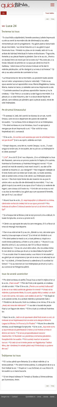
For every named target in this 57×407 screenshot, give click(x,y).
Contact (15, 397)
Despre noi (5, 397)
